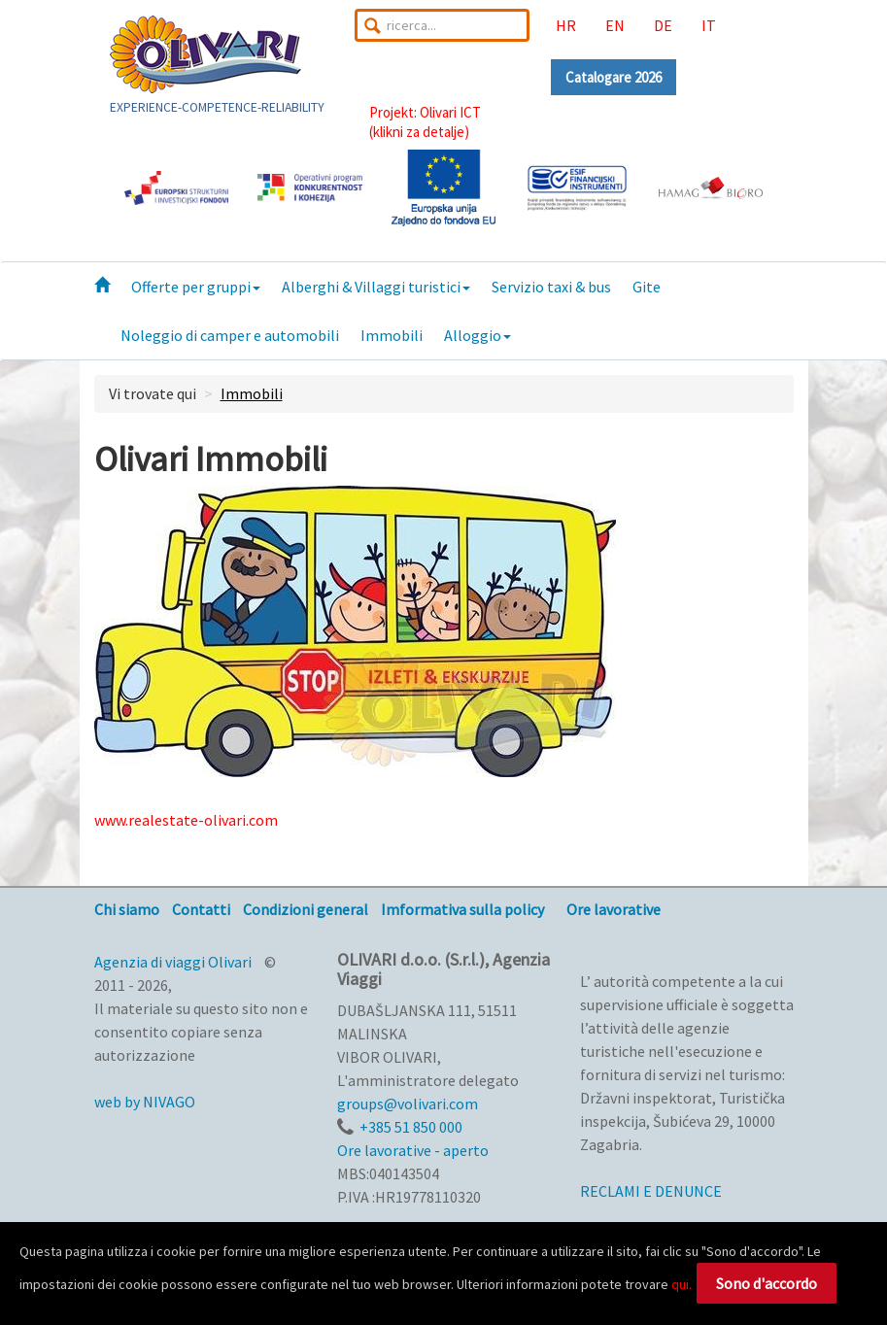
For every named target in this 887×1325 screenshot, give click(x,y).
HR (566, 25)
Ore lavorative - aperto (413, 1150)
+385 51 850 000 (410, 1127)
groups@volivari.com (407, 1103)
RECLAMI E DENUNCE (651, 1191)
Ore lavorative (613, 909)
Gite (646, 286)
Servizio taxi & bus (551, 286)
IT (708, 25)
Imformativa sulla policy (462, 909)
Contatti (201, 909)
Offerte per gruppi (195, 286)
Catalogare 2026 (613, 77)
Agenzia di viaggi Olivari (173, 961)
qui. (681, 1284)
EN (615, 25)
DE (663, 25)
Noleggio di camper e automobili (229, 335)
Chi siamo (126, 909)
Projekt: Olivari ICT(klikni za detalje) (425, 122)
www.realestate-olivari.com (186, 820)
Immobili (391, 335)
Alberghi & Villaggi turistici (376, 286)
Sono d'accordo (766, 1283)
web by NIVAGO (144, 1101)
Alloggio (477, 335)
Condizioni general (305, 909)
